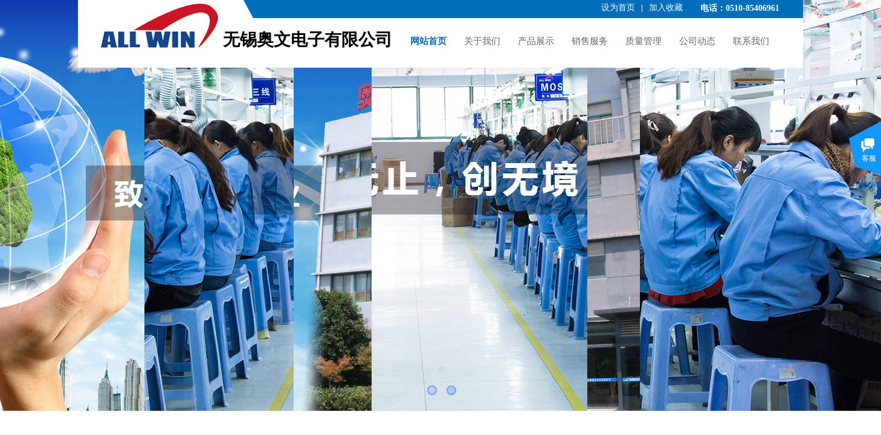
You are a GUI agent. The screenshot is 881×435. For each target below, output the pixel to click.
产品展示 (536, 41)
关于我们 (482, 41)
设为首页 (618, 7)
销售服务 (590, 41)
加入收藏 (666, 7)
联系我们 (751, 41)
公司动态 (697, 41)
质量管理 (643, 41)
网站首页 (428, 41)
